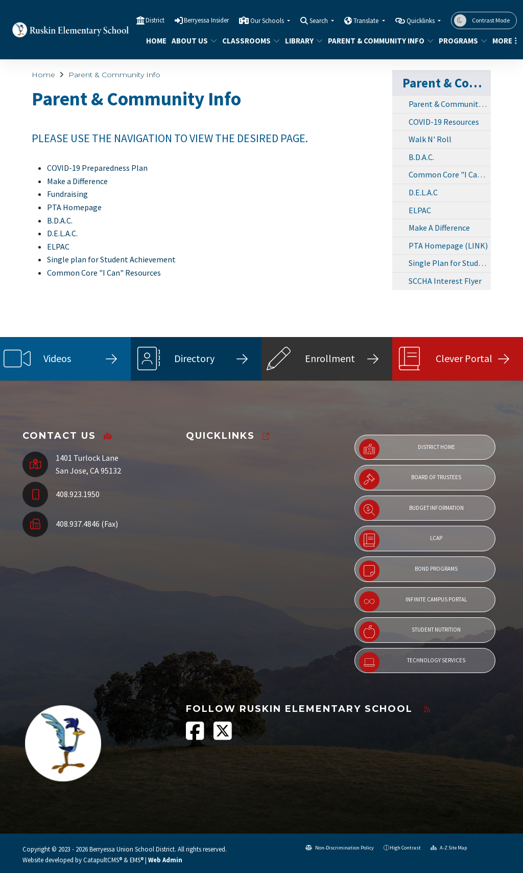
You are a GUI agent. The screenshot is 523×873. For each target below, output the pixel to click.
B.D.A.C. (60, 220)
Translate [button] (366, 20)
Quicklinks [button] (421, 20)
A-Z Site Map (449, 847)
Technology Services (412, 662)
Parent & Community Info (375, 41)
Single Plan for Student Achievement (450, 263)
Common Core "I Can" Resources (104, 272)
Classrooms (248, 41)
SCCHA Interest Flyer (445, 281)
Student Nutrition (410, 631)
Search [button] (319, 20)
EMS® (137, 860)
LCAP (400, 540)
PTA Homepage (74, 207)
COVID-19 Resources (444, 122)
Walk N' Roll (430, 139)
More (503, 41)
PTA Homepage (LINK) (448, 245)
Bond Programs (408, 571)
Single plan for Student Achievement (111, 259)
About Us (192, 41)
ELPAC (58, 246)
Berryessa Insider (206, 20)
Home (155, 41)
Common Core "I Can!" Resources (450, 174)
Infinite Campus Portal (413, 601)
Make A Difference (439, 227)
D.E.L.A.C (423, 192)
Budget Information (411, 510)
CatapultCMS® (102, 860)
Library (302, 41)
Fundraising (67, 194)
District (155, 20)
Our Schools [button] (268, 20)
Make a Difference (77, 181)
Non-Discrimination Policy (339, 847)
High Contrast (405, 847)
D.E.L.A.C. (62, 233)
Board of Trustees (410, 479)
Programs (460, 41)
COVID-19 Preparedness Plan (97, 168)
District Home (407, 449)
